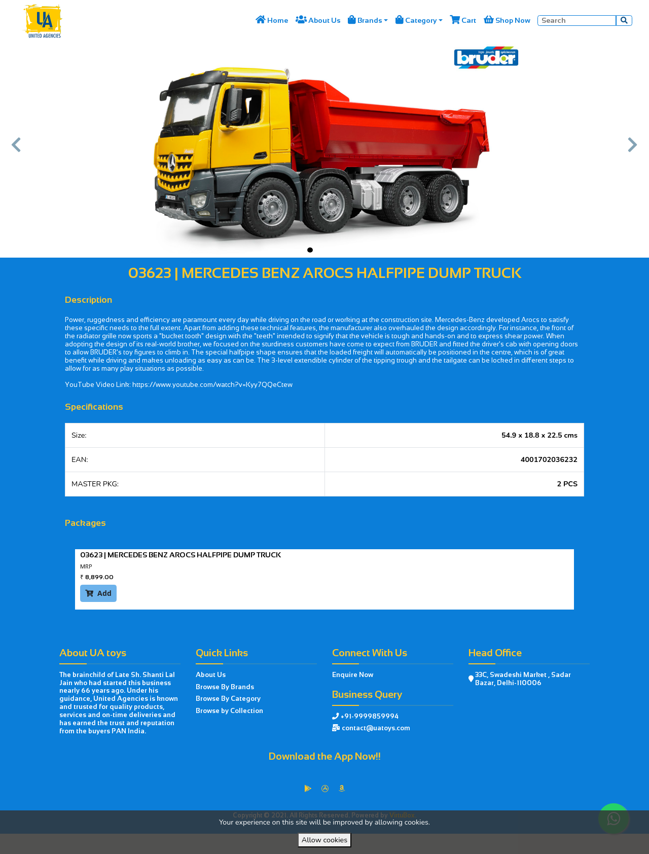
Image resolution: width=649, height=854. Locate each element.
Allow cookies (324, 840)
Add (98, 593)
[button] (16, 149)
